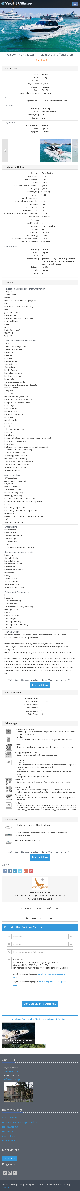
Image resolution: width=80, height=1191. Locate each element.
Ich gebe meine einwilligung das (39, 983)
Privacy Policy (8, 1140)
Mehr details (9, 1158)
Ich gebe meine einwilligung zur (39, 976)
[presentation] (40, 993)
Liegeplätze (7, 1131)
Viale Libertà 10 (11, 1071)
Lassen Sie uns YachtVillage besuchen (19, 1122)
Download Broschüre (40, 918)
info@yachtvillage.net (14, 1079)
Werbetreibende (9, 1117)
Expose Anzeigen (10, 1126)
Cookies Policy (9, 1136)
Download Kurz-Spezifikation (40, 908)
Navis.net (6, 1187)
